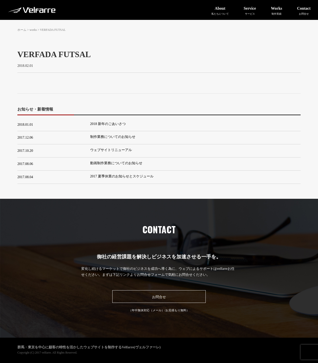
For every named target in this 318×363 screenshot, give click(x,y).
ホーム (21, 30)
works (33, 30)
